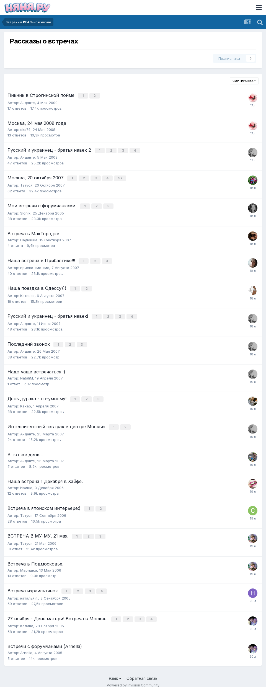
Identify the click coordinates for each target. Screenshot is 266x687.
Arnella (26, 646)
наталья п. (29, 592)
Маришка (28, 564)
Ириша (26, 483)
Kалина (26, 619)
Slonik (25, 211)
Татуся (26, 184)
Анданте (27, 102)
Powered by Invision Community (133, 679)
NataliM (26, 374)
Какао (25, 402)
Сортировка (244, 80)
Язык (115, 672)
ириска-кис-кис (34, 265)
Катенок (27, 293)
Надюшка (28, 238)
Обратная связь (141, 672)
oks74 (25, 129)
